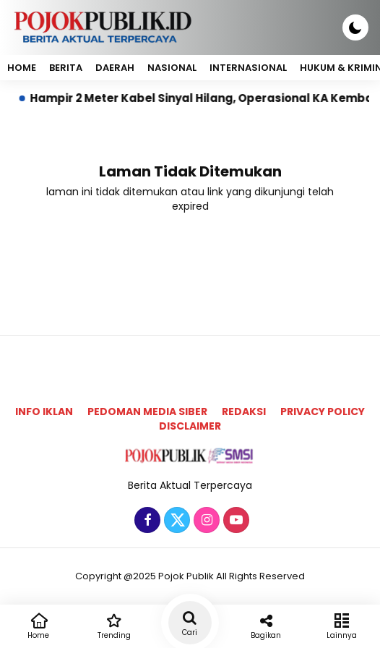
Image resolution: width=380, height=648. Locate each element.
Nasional (172, 67)
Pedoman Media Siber (147, 411)
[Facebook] (145, 520)
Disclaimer (190, 426)
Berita (65, 67)
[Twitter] (175, 520)
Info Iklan (44, 411)
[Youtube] (234, 520)
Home (21, 67)
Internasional (248, 67)
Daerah (114, 67)
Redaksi (244, 411)
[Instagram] (205, 520)
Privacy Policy (322, 411)
